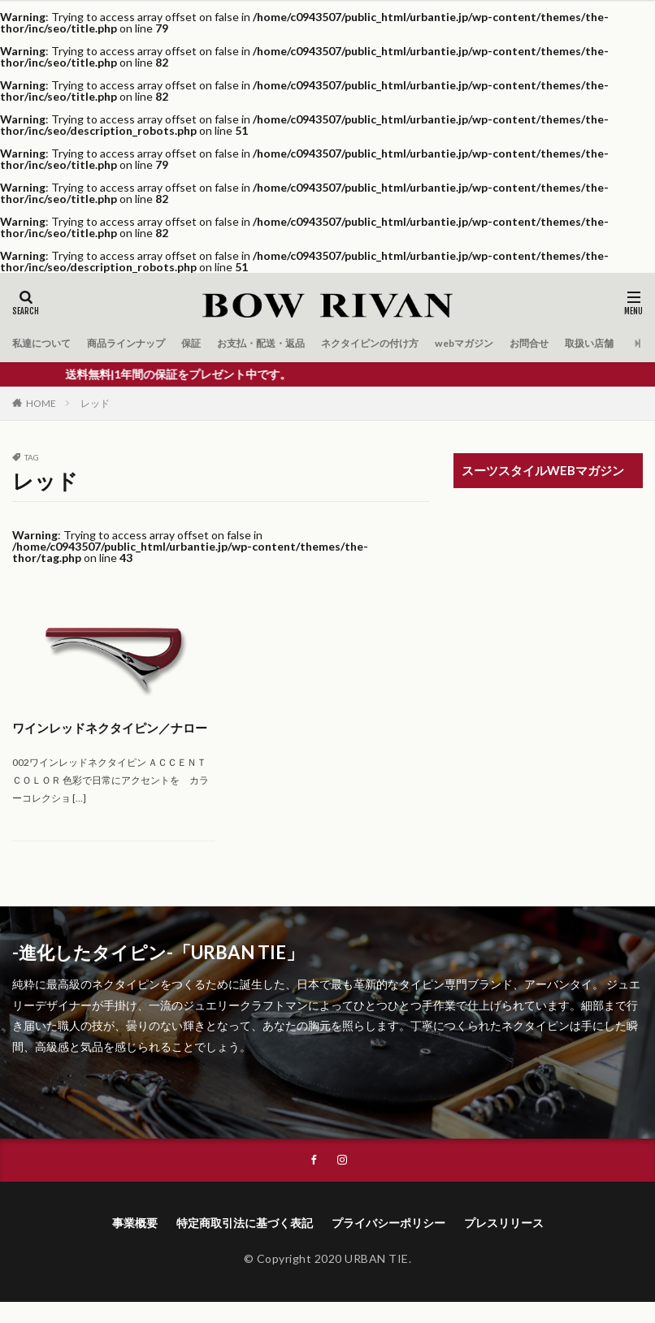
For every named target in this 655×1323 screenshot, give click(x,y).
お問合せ (598, 343)
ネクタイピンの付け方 (418, 343)
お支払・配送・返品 (294, 343)
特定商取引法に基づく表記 (244, 1244)
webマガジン (525, 343)
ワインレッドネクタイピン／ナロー (109, 737)
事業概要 (135, 1244)
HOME (41, 403)
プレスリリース (504, 1244)
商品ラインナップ (142, 343)
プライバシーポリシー (388, 1244)
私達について (46, 343)
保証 (215, 343)
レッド (95, 403)
